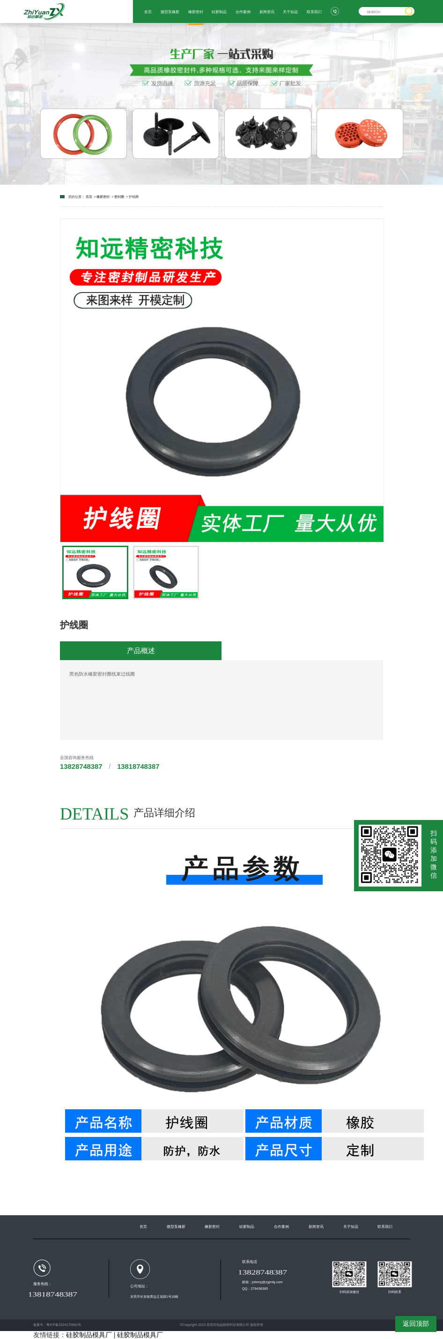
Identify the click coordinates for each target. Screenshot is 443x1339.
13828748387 (81, 766)
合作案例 (243, 12)
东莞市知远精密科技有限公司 (228, 1325)
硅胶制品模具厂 (89, 1335)
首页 (148, 12)
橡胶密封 (195, 12)
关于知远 (290, 12)
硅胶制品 (219, 12)
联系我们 (314, 12)
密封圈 (119, 196)
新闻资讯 (266, 12)
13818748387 (138, 766)
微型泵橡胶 (170, 12)
